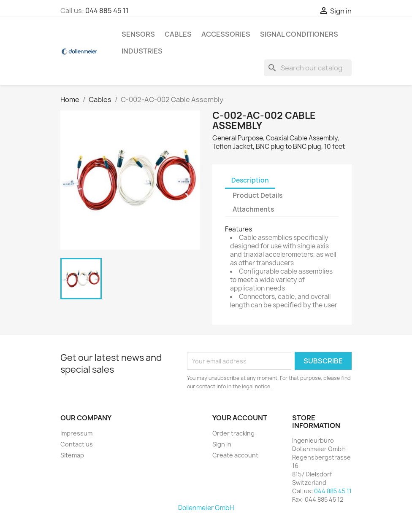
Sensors (138, 34)
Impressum (76, 433)
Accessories (225, 34)
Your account (239, 417)
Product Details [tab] (257, 195)
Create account (235, 455)
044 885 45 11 (107, 10)
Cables (178, 34)
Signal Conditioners (299, 34)
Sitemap (72, 455)
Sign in (221, 444)
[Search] (308, 67)
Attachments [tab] (253, 209)
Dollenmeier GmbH (206, 507)
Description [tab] (250, 180)
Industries (142, 51)
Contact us (76, 444)
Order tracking (233, 433)
